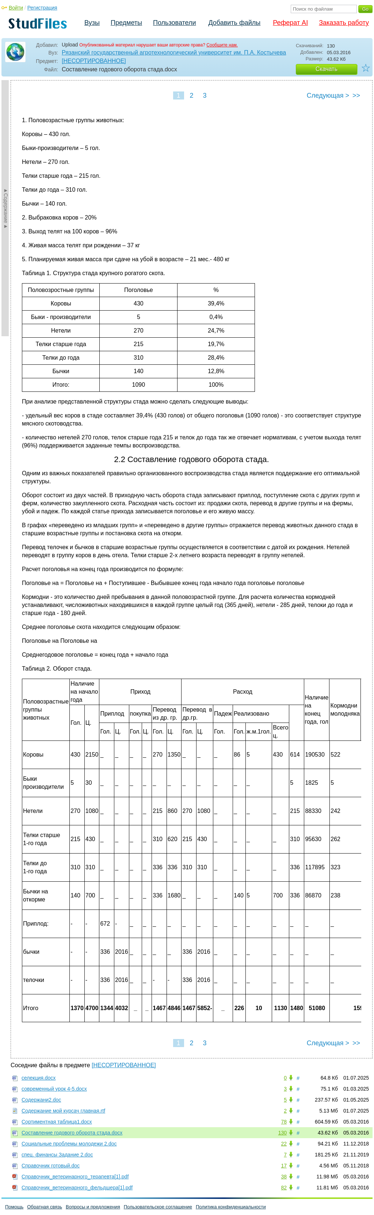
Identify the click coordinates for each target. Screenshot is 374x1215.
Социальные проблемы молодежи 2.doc (69, 1144)
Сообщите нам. (222, 45)
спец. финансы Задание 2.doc (57, 1155)
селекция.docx (39, 1078)
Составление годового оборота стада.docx (72, 1133)
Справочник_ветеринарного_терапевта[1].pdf (75, 1177)
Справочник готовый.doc (51, 1166)
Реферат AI (290, 22)
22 (284, 1144)
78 (284, 1122)
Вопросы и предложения (93, 1207)
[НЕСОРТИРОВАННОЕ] (94, 61)
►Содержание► (6, 208)
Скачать (326, 69)
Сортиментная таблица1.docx (57, 1122)
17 (284, 1166)
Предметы (126, 22)
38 (284, 1177)
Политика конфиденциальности (231, 1207)
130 (282, 1133)
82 (284, 1187)
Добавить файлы (234, 22)
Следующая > (328, 95)
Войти (16, 8)
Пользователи (174, 22)
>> (356, 95)
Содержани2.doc (41, 1100)
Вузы (92, 22)
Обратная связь (44, 1207)
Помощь (14, 1207)
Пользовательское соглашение (158, 1207)
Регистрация (42, 8)
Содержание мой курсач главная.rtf (63, 1111)
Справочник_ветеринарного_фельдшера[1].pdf (77, 1187)
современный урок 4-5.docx (54, 1089)
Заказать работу (344, 22)
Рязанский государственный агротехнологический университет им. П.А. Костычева (174, 52)
